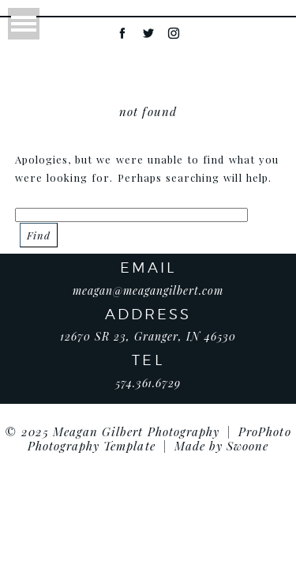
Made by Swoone (221, 446)
